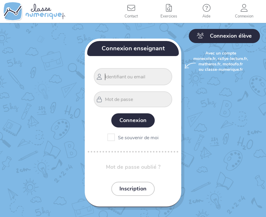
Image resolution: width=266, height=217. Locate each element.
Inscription (133, 188)
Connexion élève (224, 35)
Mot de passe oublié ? (133, 167)
